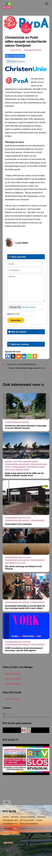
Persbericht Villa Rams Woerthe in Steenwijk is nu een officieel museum (25, 426)
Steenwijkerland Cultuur (17, 518)
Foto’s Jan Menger (12, 679)
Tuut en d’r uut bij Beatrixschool (21, 364)
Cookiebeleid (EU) (10, 824)
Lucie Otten (15, 50)
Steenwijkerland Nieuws (33, 50)
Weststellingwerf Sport (17, 470)
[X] (13, 356)
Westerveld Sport (36, 467)
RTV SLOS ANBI (27, 820)
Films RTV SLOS (11, 699)
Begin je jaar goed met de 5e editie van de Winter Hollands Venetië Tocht (24, 474)
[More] (34, 356)
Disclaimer (41, 817)
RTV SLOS (8, 829)
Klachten (14, 817)
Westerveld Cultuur (15, 563)
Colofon (6, 817)
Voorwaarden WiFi (10, 820)
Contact (39, 820)
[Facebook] (7, 356)
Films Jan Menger (12, 674)
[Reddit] (18, 356)
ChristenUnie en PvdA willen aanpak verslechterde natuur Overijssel (25, 41)
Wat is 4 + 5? (21, 314)
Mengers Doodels (12, 684)
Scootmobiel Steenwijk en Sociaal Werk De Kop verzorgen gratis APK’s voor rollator (25, 607)
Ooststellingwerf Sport (25, 462)
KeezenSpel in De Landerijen (18, 524)
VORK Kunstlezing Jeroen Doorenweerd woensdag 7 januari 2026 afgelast (23, 649)
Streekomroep (19, 467)
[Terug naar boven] (7, 802)
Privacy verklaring (27, 817)
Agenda (8, 462)
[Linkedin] (23, 356)
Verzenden (16, 320)
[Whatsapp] (29, 356)
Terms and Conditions (29, 824)
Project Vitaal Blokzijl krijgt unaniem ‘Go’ (26, 368)
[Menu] (46, 3)
